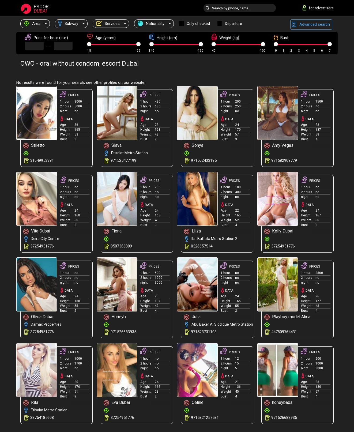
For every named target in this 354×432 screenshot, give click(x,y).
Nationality (151, 23)
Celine (194, 402)
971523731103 (204, 331)
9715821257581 (205, 417)
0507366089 (121, 246)
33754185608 (42, 417)
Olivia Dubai (38, 317)
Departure (233, 23)
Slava (113, 145)
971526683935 (123, 331)
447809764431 (284, 331)
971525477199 (123, 160)
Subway (68, 23)
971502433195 (204, 160)
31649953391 (42, 160)
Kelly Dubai (278, 231)
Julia (192, 317)
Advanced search (311, 24)
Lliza (192, 231)
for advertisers (318, 8)
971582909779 (284, 160)
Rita (30, 402)
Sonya (193, 145)
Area (32, 23)
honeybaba (278, 402)
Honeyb (115, 317)
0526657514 (201, 246)
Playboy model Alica (287, 317)
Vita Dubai (36, 231)
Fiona (113, 231)
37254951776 (42, 246)
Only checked (198, 23)
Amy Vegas (278, 145)
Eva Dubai (117, 402)
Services (108, 23)
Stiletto (34, 145)
